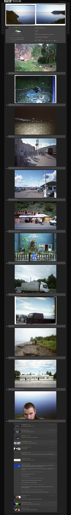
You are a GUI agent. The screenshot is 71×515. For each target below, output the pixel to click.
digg (40, 40)
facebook (36, 40)
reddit (47, 40)
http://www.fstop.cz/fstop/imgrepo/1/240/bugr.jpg (32, 478)
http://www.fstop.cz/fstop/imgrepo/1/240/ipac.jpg (32, 489)
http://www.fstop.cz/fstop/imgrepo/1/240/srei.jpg (32, 484)
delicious (43, 40)
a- (54, 514)
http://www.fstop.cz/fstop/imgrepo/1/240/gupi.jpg (32, 472)
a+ (57, 514)
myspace (56, 40)
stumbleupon (51, 40)
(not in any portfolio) (18, 35)
